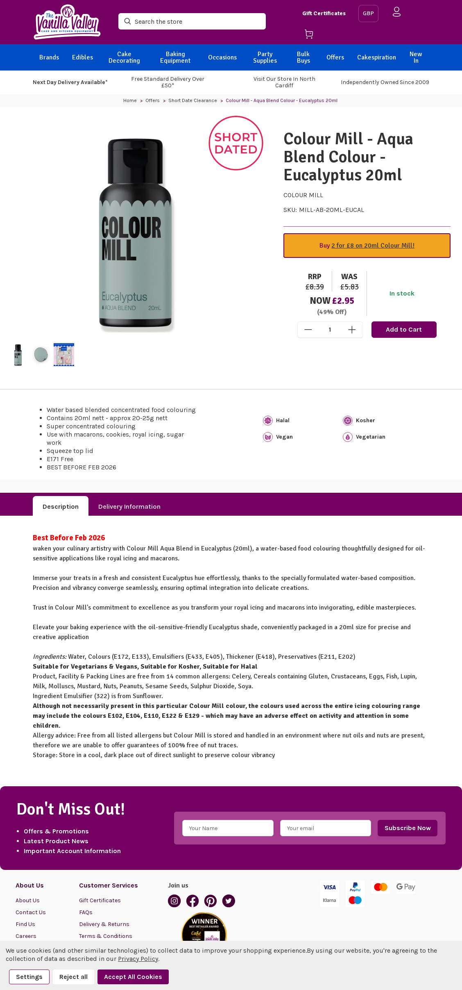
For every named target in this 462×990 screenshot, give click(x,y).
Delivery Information (129, 506)
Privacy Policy (138, 959)
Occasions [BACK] (222, 57)
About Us (28, 900)
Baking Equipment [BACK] (175, 57)
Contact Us (31, 912)
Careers (26, 936)
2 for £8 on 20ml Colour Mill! (372, 245)
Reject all (73, 977)
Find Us (25, 924)
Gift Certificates (324, 13)
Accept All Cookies (133, 977)
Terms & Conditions (105, 936)
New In (416, 57)
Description (61, 506)
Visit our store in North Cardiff (284, 82)
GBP (368, 13)
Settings (29, 977)
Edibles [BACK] (82, 57)
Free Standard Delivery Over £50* (167, 82)
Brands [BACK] (49, 57)
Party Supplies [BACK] (265, 57)
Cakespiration (376, 57)
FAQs (86, 912)
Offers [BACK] (335, 57)
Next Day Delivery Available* (70, 82)
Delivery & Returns (104, 924)
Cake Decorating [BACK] (124, 57)
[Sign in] (397, 13)
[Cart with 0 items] (327, 35)
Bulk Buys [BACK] (303, 57)
